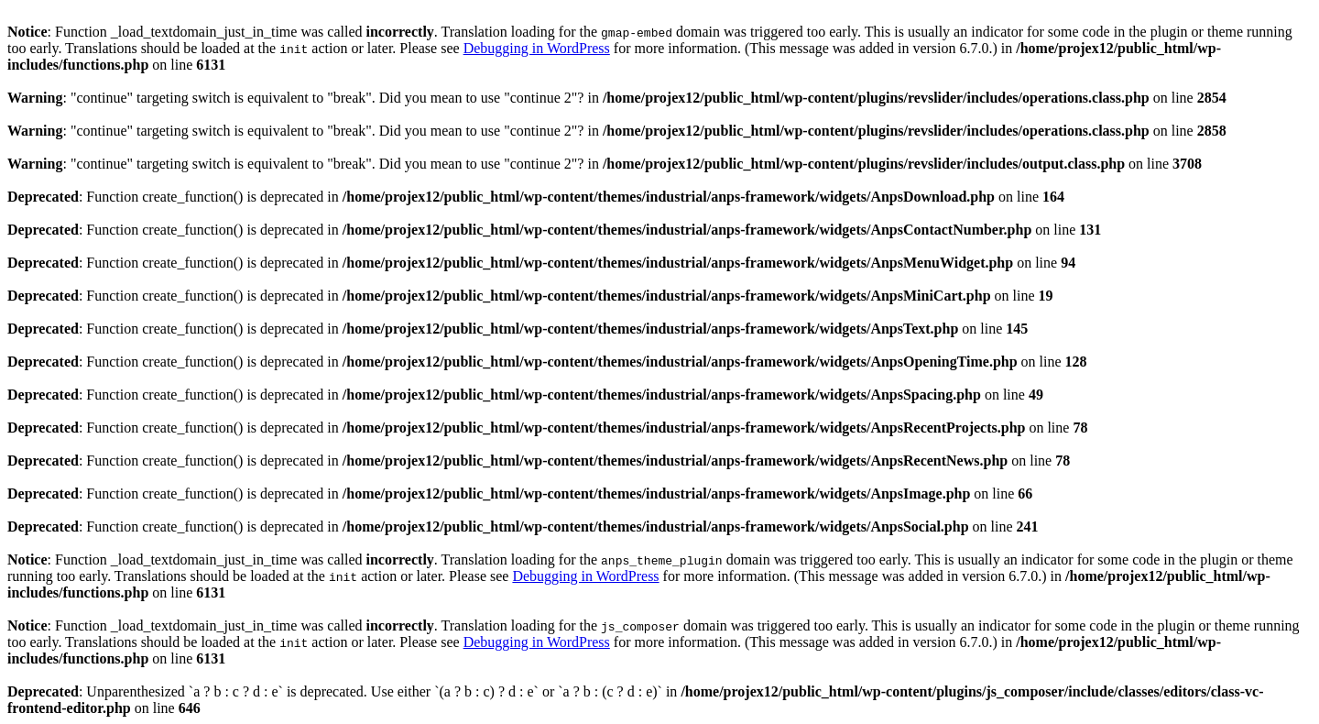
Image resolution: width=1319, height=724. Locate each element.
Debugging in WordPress (536, 48)
